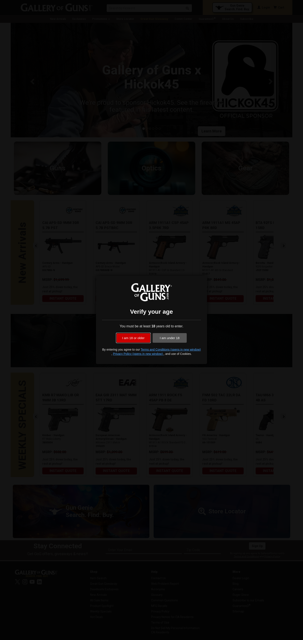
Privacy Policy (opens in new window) (138, 354)
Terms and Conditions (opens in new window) (171, 349)
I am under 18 (170, 338)
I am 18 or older (133, 338)
